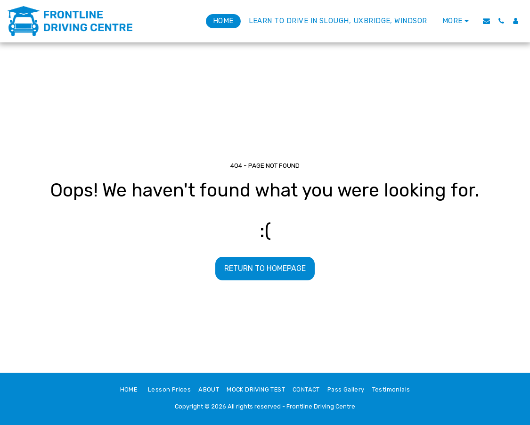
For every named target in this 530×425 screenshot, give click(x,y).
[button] (486, 21)
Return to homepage (265, 268)
